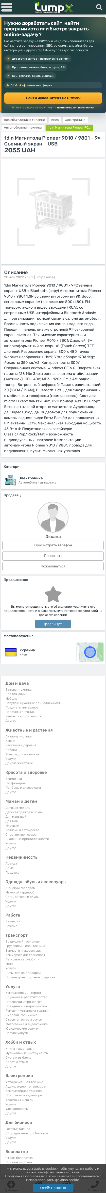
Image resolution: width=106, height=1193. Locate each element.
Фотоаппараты (16, 1109)
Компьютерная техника (23, 1091)
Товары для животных (22, 754)
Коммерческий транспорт (25, 955)
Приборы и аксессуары (23, 787)
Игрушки (12, 825)
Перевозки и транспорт (23, 1002)
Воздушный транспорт (23, 941)
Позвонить (53, 556)
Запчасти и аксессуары (23, 950)
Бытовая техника (18, 689)
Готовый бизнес (17, 1129)
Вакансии (12, 921)
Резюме (11, 926)
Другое (10, 720)
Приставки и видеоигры (23, 1095)
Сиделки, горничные (21, 1015)
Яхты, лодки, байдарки (23, 973)
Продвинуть (53, 624)
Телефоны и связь (19, 1100)
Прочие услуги (16, 1033)
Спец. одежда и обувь (22, 897)
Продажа (12, 872)
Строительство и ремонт (24, 1019)
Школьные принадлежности (27, 839)
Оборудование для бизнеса (26, 1133)
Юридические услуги (21, 1028)
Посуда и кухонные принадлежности (33, 703)
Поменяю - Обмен (19, 1162)
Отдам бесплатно (19, 1158)
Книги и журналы (18, 1048)
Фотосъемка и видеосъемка (26, 1024)
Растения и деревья (20, 745)
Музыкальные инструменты (26, 1053)
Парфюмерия (15, 783)
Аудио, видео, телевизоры (25, 1086)
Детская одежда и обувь (24, 812)
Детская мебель (17, 808)
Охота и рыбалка (18, 1057)
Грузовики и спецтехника (25, 946)
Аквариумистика (18, 736)
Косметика (13, 779)
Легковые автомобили (22, 959)
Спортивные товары (20, 834)
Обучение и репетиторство (26, 997)
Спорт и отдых (16, 1062)
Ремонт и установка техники (27, 1010)
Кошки (10, 741)
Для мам (11, 821)
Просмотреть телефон (53, 545)
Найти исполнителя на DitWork (53, 98)
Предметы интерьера (21, 707)
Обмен (10, 868)
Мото (9, 964)
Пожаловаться (53, 566)
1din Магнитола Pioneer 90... (69, 127)
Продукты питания (20, 712)
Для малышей (15, 816)
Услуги (10, 758)
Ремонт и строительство (24, 716)
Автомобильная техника (24, 1082)
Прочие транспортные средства (30, 977)
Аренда (11, 863)
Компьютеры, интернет (23, 993)
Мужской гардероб (20, 892)
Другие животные (19, 763)
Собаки (11, 750)
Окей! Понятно (53, 1187)
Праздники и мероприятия (26, 1006)
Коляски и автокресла (22, 830)
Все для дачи (15, 694)
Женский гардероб (20, 888)
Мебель (11, 698)
